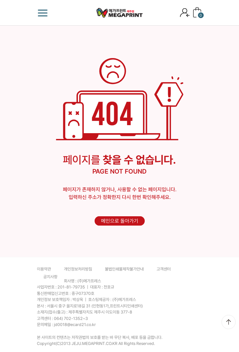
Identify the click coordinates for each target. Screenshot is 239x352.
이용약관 (44, 269)
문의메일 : (66, 324)
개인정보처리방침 (78, 269)
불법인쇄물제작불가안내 (124, 269)
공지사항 (50, 276)
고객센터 (164, 269)
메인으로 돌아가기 (119, 221)
